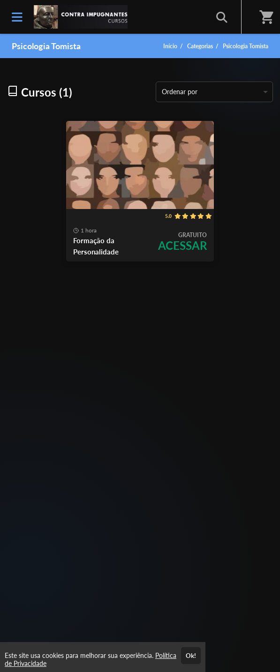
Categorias (200, 46)
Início (170, 46)
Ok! (191, 655)
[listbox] (214, 92)
